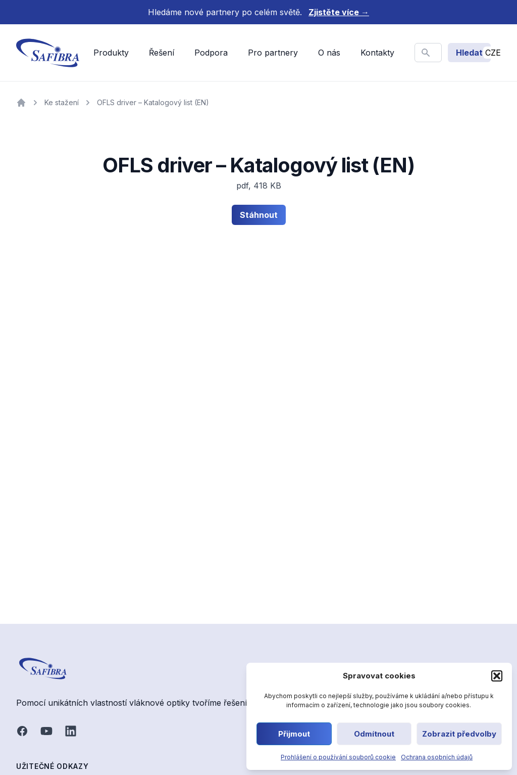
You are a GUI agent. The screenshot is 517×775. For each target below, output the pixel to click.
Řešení (161, 53)
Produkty (111, 53)
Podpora (211, 53)
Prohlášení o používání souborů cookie (338, 757)
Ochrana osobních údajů (437, 757)
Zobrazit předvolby (459, 734)
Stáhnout (259, 215)
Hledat (469, 53)
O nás (329, 53)
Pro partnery (273, 53)
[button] (497, 676)
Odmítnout (374, 734)
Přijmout (294, 734)
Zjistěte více (338, 12)
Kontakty (377, 53)
